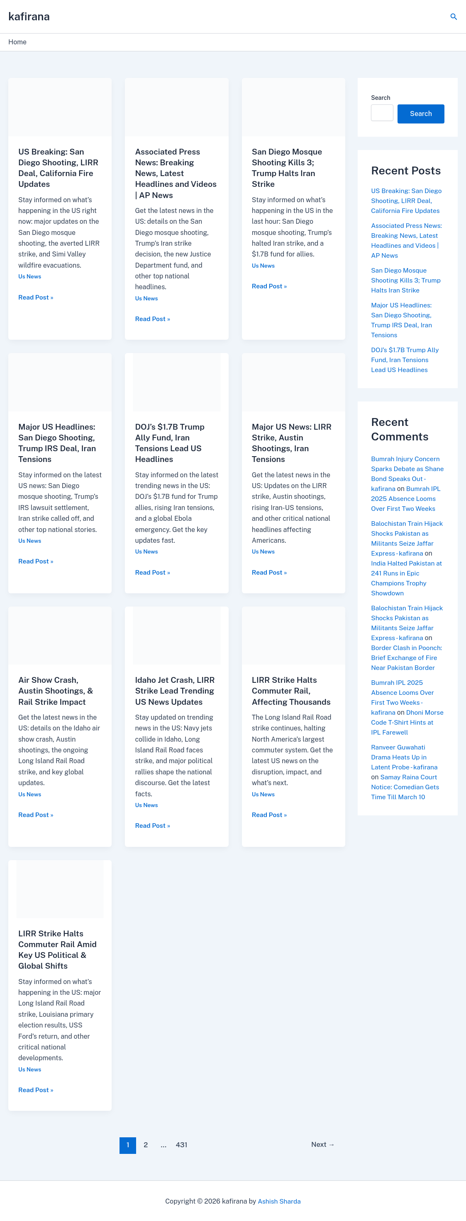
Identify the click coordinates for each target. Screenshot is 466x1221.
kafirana (29, 16)
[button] (454, 17)
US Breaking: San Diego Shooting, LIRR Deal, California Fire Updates (407, 201)
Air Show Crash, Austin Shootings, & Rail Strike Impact (56, 690)
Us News (30, 276)
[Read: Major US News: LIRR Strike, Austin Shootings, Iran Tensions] (293, 381)
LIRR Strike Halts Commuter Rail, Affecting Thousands (292, 690)
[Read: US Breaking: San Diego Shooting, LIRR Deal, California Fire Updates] (60, 107)
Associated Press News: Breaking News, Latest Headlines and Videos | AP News (169, 173)
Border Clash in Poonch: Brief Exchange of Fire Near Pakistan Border (407, 668)
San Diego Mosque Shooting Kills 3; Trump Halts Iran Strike (407, 280)
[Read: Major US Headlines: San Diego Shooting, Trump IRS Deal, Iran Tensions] (60, 381)
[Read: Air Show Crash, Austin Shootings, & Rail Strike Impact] (60, 634)
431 (181, 1143)
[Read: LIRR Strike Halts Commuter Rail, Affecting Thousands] (293, 634)
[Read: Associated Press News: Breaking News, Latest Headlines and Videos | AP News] (176, 107)
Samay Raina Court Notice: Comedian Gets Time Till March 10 (406, 797)
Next (322, 1143)
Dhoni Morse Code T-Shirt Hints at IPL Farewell (403, 732)
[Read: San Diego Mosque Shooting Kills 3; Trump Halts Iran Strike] (293, 107)
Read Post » (36, 296)
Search (380, 97)
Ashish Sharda (279, 1200)
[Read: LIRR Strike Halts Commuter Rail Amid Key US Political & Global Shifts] (60, 887)
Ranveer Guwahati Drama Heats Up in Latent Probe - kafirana (405, 767)
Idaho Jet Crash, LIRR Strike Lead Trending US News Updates (176, 690)
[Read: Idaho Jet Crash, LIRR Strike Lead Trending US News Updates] (176, 634)
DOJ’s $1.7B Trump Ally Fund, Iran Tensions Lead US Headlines (406, 360)
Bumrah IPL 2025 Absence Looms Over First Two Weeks (403, 508)
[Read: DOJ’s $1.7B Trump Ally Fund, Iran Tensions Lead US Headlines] (176, 381)
